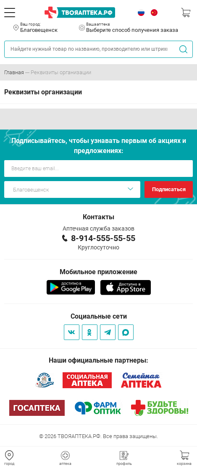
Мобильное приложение (98, 272)
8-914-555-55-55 (103, 238)
